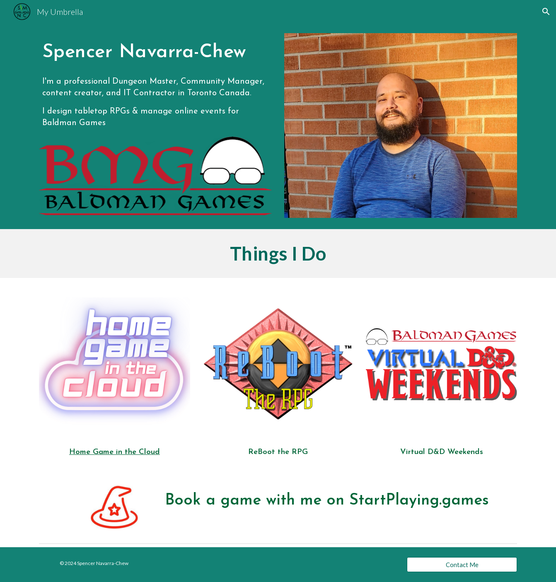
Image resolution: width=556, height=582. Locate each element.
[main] (155, 51)
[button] (546, 12)
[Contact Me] (462, 564)
